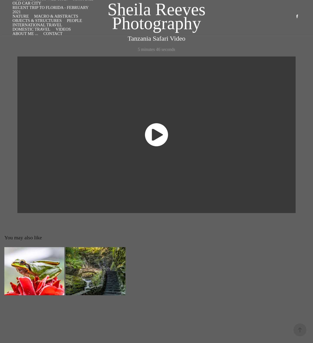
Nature (21, 16)
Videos (63, 29)
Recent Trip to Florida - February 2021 (50, 9)
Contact (52, 33)
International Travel (37, 25)
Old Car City (27, 3)
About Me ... (25, 33)
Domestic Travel (31, 29)
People (74, 20)
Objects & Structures (37, 20)
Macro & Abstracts (56, 16)
